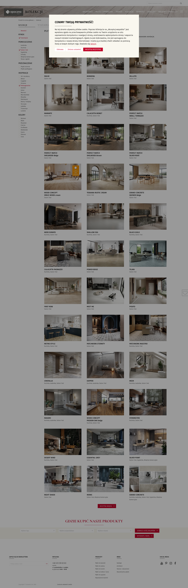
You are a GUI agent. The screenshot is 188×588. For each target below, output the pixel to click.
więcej (93, 44)
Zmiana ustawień (74, 49)
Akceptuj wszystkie (93, 49)
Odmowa (60, 49)
